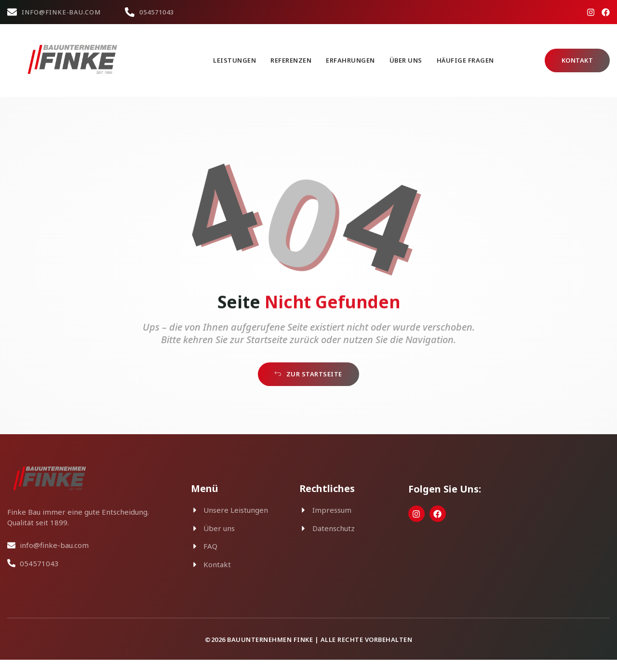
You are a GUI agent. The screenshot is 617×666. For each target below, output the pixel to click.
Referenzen (290, 60)
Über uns (405, 60)
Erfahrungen (350, 60)
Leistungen (234, 60)
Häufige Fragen (465, 60)
